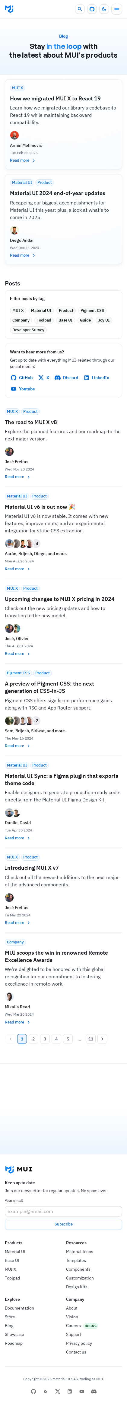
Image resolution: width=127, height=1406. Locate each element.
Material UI (15, 1251)
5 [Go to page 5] (68, 1039)
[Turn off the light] (104, 9)
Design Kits (76, 1287)
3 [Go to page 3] (45, 1039)
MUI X (10, 1269)
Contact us (76, 1352)
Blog (9, 1325)
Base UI (12, 1260)
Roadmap (14, 1343)
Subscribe (64, 1224)
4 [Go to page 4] (56, 1039)
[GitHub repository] (92, 9)
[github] (33, 1391)
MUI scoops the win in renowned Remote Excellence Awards (56, 956)
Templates (76, 1260)
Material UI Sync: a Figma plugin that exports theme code (61, 779)
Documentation (19, 1308)
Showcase (14, 1334)
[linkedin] (70, 1391)
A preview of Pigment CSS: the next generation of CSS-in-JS (49, 687)
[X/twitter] (57, 1391)
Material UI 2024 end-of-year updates (57, 193)
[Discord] (94, 1391)
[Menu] (116, 9)
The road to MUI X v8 (31, 422)
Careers (73, 1325)
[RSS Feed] (45, 1391)
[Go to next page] (102, 1039)
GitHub (22, 378)
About (72, 1308)
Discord (66, 378)
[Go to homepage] (9, 9)
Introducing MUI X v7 (32, 867)
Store (10, 1317)
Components (78, 1269)
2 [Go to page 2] (33, 1039)
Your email (14, 1200)
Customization (80, 1278)
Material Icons (79, 1251)
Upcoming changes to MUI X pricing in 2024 (60, 598)
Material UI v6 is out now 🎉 (40, 506)
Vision (72, 1317)
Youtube (23, 389)
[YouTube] (82, 1391)
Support (73, 1334)
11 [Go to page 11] (90, 1039)
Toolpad (12, 1278)
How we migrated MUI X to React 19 (55, 98)
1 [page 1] (22, 1039)
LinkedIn (96, 378)
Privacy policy (79, 1343)
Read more (23, 160)
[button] (18, 310)
